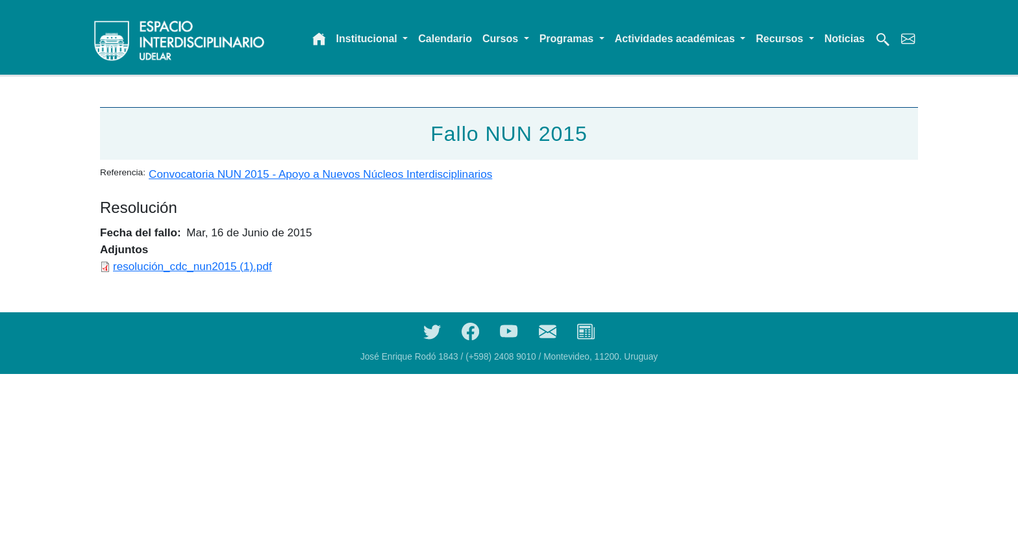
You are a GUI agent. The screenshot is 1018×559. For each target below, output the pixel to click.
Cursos (501, 38)
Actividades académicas (676, 38)
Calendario (445, 38)
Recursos (781, 38)
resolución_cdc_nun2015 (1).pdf (192, 266)
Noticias (845, 38)
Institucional (368, 38)
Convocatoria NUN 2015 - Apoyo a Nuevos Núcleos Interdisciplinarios (320, 174)
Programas (568, 38)
